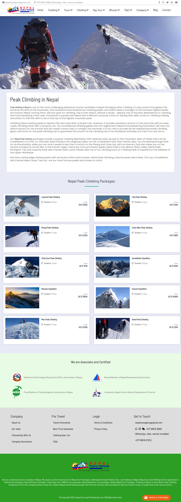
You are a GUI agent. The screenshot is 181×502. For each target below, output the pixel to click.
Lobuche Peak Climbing (50, 197)
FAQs (55, 441)
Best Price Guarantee (63, 428)
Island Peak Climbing (140, 319)
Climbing (82, 10)
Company (142, 10)
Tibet (128, 10)
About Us (16, 422)
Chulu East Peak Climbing (51, 258)
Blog (155, 10)
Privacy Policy (100, 428)
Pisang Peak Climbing (49, 227)
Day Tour (99, 10)
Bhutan (114, 10)
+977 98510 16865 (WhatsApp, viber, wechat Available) (58, 2)
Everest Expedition (139, 289)
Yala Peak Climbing (139, 197)
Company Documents (22, 441)
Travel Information (61, 422)
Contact (166, 10)
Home (40, 10)
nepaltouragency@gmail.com (16, 2)
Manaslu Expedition (49, 289)
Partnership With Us (21, 435)
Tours (68, 10)
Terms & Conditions (103, 422)
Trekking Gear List (61, 435)
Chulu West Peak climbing (142, 227)
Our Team (16, 428)
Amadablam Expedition (141, 258)
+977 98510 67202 (143, 440)
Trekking (53, 10)
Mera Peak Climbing (49, 319)
